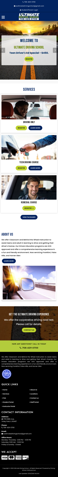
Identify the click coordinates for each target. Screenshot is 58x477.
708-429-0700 (29, 2)
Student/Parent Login (29, 10)
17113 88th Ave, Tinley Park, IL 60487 (9, 420)
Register (29, 59)
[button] (55, 50)
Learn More (35, 128)
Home (4, 390)
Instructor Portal (8, 406)
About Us (33, 390)
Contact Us (29, 330)
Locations (34, 394)
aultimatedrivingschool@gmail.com (29, 6)
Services (5, 394)
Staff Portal (34, 402)
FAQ (4, 398)
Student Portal (8, 402)
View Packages (29, 217)
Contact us (34, 398)
